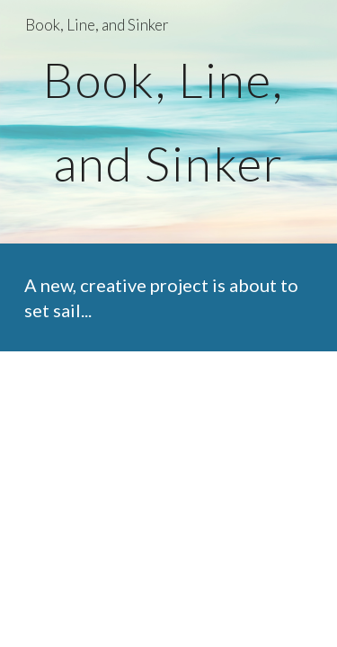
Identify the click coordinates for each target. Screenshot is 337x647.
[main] (169, 122)
